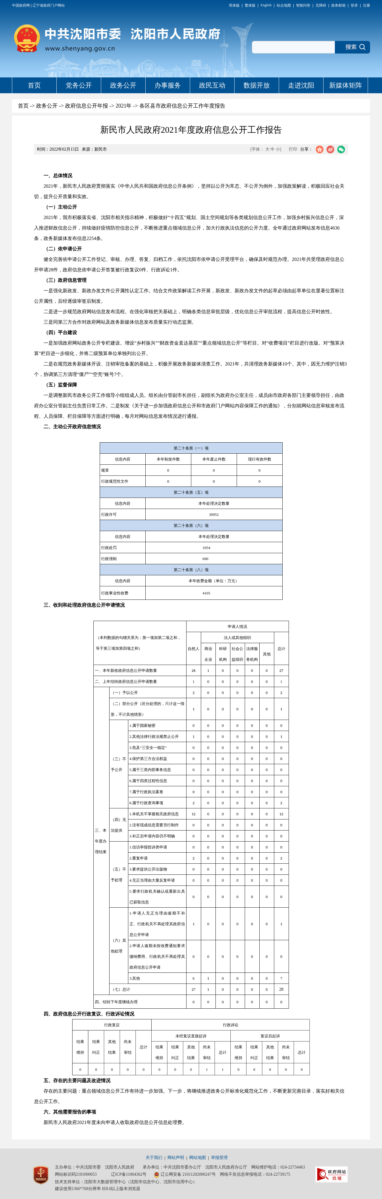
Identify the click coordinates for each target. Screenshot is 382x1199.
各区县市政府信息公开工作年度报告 (182, 106)
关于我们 (154, 1157)
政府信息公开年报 (86, 106)
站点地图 (284, 5)
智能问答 (303, 5)
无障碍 (320, 5)
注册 (366, 5)
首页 (34, 85)
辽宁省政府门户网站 (49, 5)
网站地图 (197, 1157)
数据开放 (257, 85)
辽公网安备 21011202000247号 (185, 1175)
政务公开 (123, 85)
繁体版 (250, 5)
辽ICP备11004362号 (129, 1174)
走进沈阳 (301, 85)
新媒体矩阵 (345, 85)
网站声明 (175, 1157)
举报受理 (219, 1157)
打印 (293, 149)
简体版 (234, 5)
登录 (354, 5)
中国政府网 (21, 5)
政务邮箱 (338, 5)
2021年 (123, 106)
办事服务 (168, 85)
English (266, 5)
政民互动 (212, 85)
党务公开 (79, 85)
